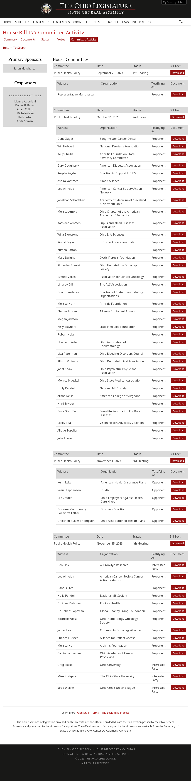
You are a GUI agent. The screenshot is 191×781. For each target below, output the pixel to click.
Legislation (41, 22)
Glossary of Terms (88, 712)
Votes (70, 39)
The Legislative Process (115, 712)
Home (8, 22)
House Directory (107, 749)
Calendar (128, 749)
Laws (125, 22)
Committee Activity (94, 39)
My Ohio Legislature (174, 2)
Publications (141, 22)
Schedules (22, 22)
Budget (113, 22)
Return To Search (14, 47)
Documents (31, 39)
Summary (12, 39)
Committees (81, 22)
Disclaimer (106, 754)
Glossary (88, 754)
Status (50, 39)
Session (99, 22)
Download (178, 73)
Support (123, 754)
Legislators (61, 22)
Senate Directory (79, 749)
